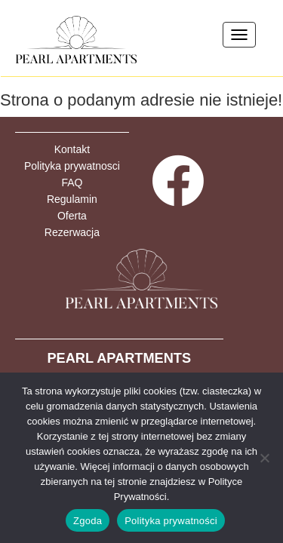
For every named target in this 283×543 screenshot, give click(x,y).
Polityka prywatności (171, 520)
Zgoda (87, 520)
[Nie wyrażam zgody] (264, 457)
